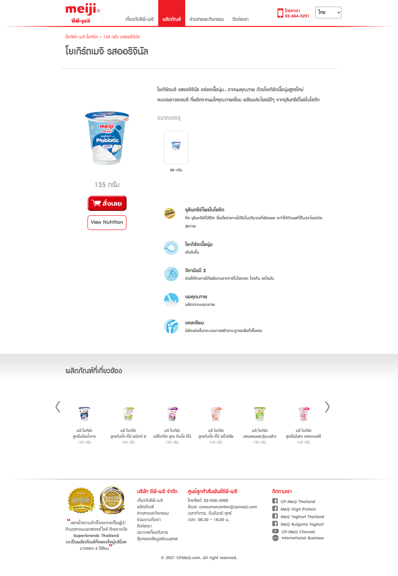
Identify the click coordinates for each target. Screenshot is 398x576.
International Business (298, 538)
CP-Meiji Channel (293, 532)
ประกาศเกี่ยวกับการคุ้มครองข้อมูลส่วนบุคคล (157, 536)
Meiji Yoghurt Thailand (298, 517)
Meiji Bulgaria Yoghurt (298, 524)
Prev (57, 407)
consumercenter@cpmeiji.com (228, 507)
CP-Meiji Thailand (293, 501)
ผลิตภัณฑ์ (172, 13)
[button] (107, 222)
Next (327, 407)
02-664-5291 (297, 16)
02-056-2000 (216, 500)
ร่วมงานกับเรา (149, 519)
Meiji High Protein (294, 509)
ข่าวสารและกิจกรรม (207, 13)
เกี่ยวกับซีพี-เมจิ (139, 13)
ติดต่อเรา (240, 13)
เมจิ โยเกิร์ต (89, 37)
